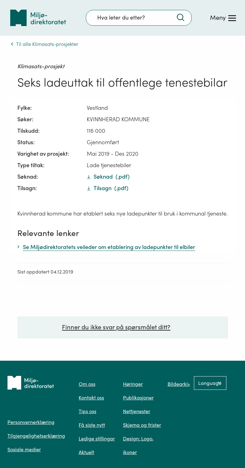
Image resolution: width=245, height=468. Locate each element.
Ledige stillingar (97, 438)
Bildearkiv (179, 384)
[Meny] (223, 17)
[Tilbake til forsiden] (38, 18)
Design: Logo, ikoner (138, 445)
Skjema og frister (142, 425)
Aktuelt (86, 452)
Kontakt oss (91, 397)
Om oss (87, 384)
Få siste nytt (92, 425)
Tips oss (87, 411)
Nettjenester (136, 411)
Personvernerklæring (31, 422)
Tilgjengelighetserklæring (36, 436)
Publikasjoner (138, 397)
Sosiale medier (24, 449)
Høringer (133, 384)
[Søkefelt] (139, 17)
